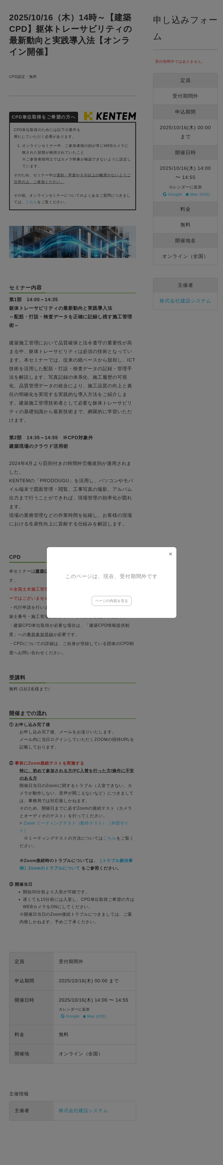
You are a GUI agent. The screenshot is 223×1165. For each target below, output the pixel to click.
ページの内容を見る (111, 601)
